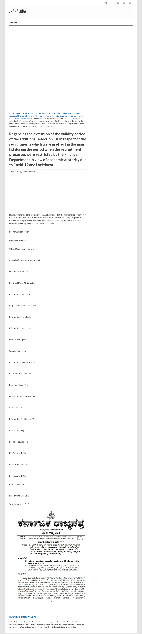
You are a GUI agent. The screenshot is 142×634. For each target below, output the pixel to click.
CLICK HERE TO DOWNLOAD (23, 617)
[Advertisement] (48, 48)
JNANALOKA (17, 11)
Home (13, 22)
